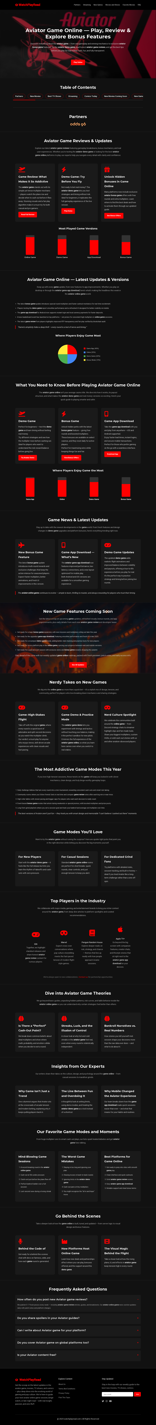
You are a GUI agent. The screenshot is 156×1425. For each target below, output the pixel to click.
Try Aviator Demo (27, 458)
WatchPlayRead (27, 5)
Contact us (83, 977)
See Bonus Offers (114, 216)
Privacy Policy (63, 1393)
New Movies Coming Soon (115, 96)
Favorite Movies (129, 5)
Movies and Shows (112, 5)
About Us (61, 1384)
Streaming (87, 5)
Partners (77, 5)
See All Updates (78, 665)
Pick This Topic (64, 1397)
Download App (112, 454)
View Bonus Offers (71, 458)
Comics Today (90, 96)
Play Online (78, 62)
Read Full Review (27, 215)
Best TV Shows (54, 96)
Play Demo (68, 211)
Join (137, 1394)
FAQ (139, 5)
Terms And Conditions (66, 1389)
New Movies (35, 96)
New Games (98, 5)
